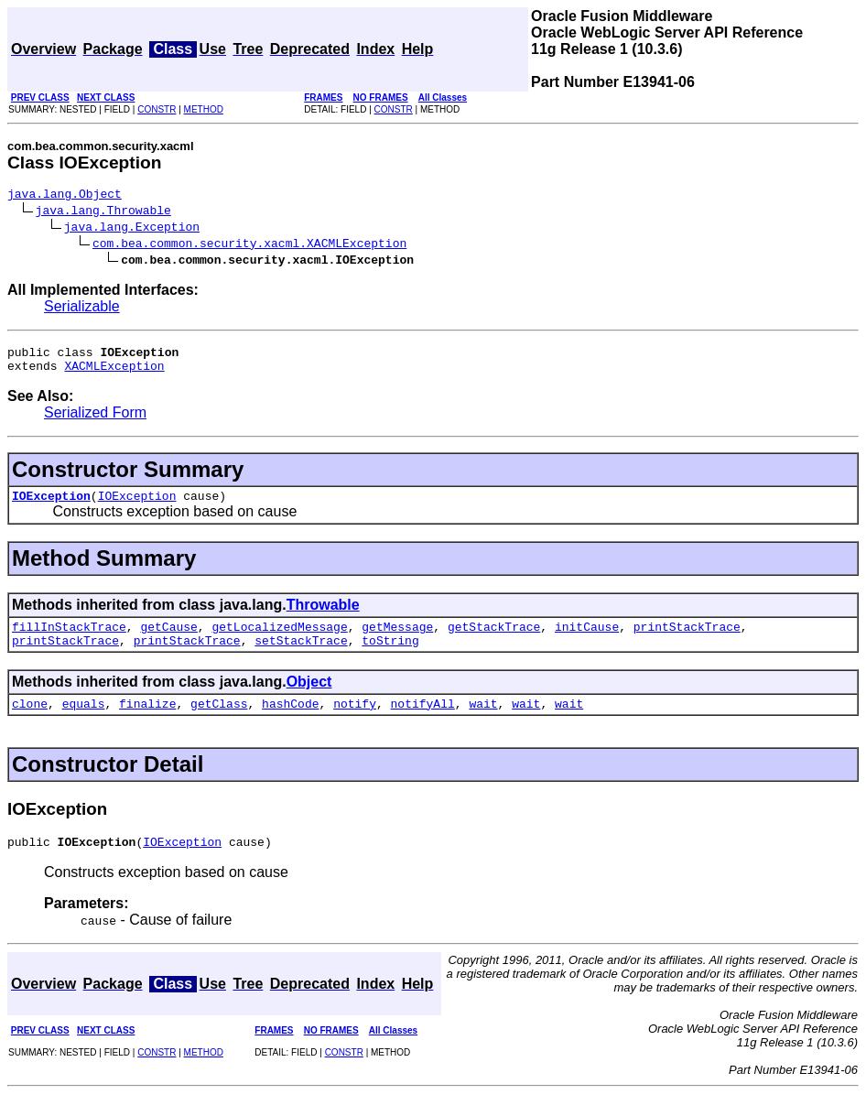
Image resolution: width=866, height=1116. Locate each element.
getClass (218, 722)
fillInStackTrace (69, 640)
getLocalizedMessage (279, 640)
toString (390, 656)
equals (83, 722)
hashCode (290, 722)
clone (30, 722)
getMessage (397, 640)
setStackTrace (300, 656)
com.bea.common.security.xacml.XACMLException (249, 245)
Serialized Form (95, 420)
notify (354, 722)
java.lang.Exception (132, 229)
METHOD (203, 109)
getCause (168, 640)
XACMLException (114, 373)
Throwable (323, 615)
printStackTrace (687, 640)
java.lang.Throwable (103, 212)
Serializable (82, 309)
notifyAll (423, 722)
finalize (147, 722)
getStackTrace (494, 640)
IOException (51, 506)
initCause (587, 640)
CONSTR (156, 109)
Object (309, 698)
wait (483, 722)
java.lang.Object (64, 196)
